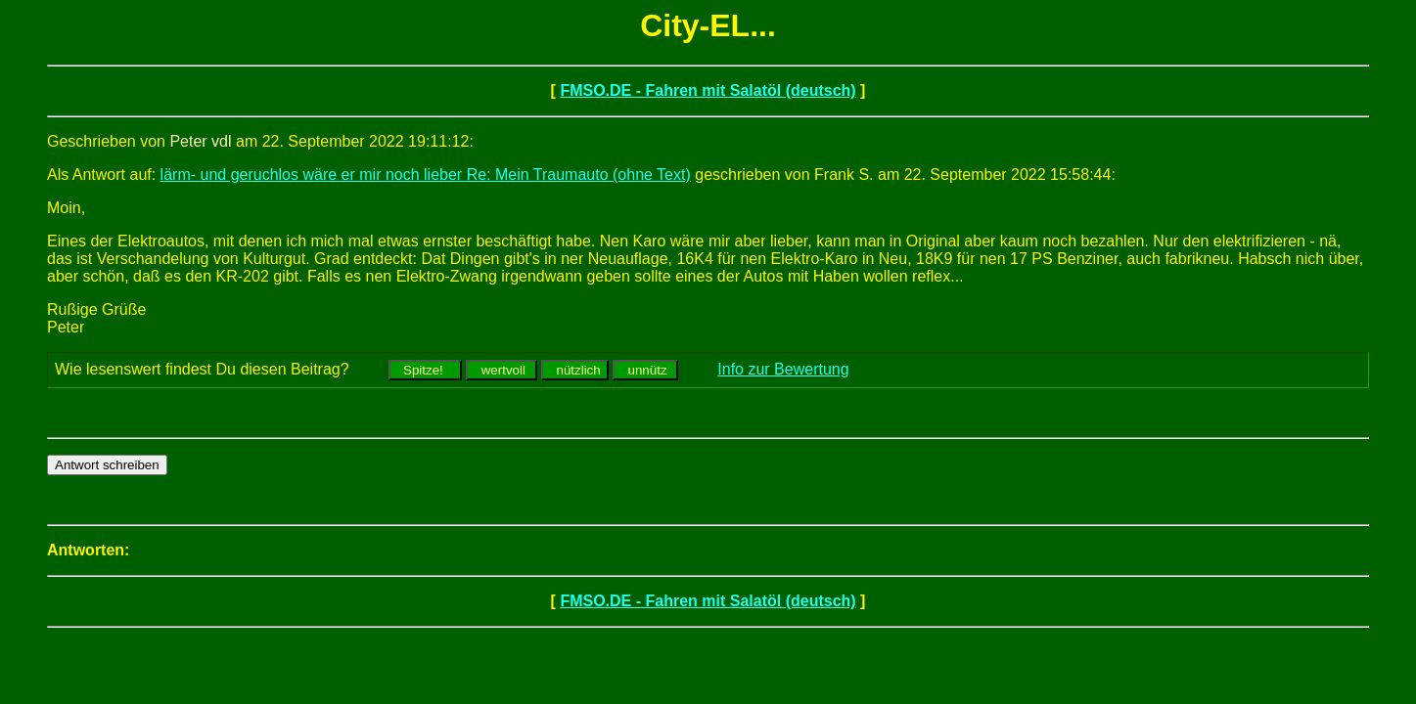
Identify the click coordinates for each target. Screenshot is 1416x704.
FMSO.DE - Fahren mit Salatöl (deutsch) (707, 90)
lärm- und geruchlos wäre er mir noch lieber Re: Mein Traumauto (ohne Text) (425, 174)
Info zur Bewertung (782, 369)
